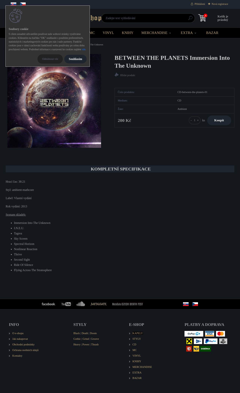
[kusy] (194, 120)
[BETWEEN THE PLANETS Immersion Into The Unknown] (54, 101)
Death (85, 333)
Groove (95, 338)
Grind (86, 338)
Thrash (95, 344)
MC (92, 33)
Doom (93, 333)
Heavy (77, 344)
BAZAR (212, 33)
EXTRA (187, 33)
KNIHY (128, 33)
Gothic (77, 338)
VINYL (108, 33)
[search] (165, 19)
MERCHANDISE (154, 33)
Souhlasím (75, 59)
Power (85, 344)
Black (77, 333)
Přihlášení (200, 4)
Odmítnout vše (50, 58)
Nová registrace (220, 4)
